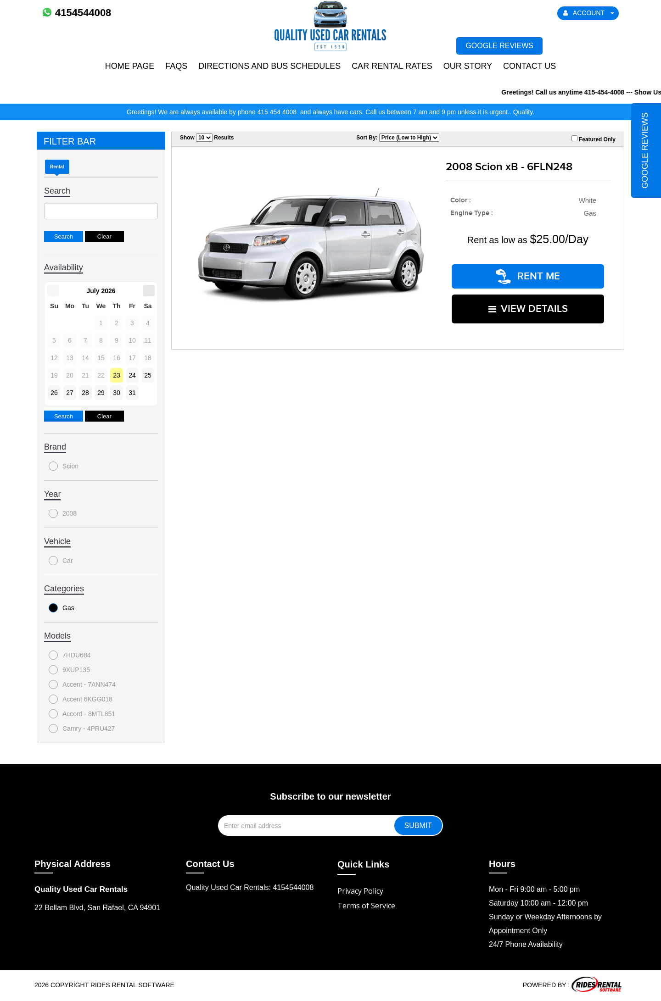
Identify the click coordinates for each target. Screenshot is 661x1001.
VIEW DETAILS (528, 306)
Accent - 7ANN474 (82, 684)
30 (116, 392)
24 (132, 375)
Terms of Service (366, 906)
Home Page (130, 66)
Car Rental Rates (392, 66)
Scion (63, 466)
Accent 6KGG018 (80, 699)
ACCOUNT (589, 13)
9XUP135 (69, 669)
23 (116, 375)
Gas (61, 607)
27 (69, 392)
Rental (57, 166)
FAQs (176, 66)
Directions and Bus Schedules (269, 66)
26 (54, 392)
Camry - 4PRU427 (82, 728)
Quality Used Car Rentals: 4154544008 (250, 887)
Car (61, 560)
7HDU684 (69, 655)
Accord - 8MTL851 (82, 713)
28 (85, 392)
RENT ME (528, 275)
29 (101, 392)
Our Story (467, 66)
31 (132, 392)
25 (147, 375)
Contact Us (529, 66)
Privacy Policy (360, 891)
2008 (63, 513)
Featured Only (593, 139)
